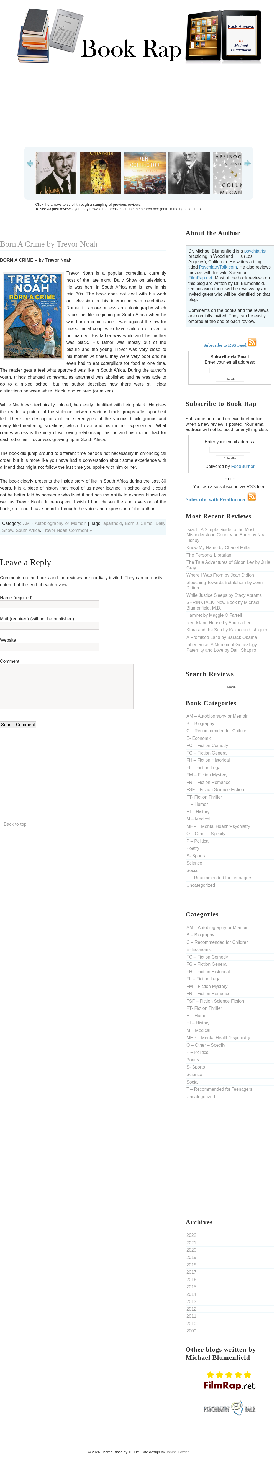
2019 (191, 1257)
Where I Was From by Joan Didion (220, 575)
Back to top (15, 824)
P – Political (197, 841)
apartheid (112, 523)
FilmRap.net (200, 278)
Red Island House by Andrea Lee (219, 622)
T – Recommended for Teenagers (219, 877)
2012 (191, 1309)
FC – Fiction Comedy (207, 745)
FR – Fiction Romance (208, 782)
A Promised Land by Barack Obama (221, 637)
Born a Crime (138, 523)
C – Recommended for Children (217, 730)
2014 (191, 1294)
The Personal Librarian (208, 555)
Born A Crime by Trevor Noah (48, 243)
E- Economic (199, 738)
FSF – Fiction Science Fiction (215, 789)
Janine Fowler (177, 1452)
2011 (191, 1316)
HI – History (198, 811)
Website (8, 640)
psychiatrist (255, 251)
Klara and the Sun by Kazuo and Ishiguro (226, 630)
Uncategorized (200, 885)
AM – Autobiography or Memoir (217, 716)
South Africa (28, 530)
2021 (191, 1242)
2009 (191, 1331)
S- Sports (195, 855)
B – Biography (200, 723)
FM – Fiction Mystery (206, 775)
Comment (9, 661)
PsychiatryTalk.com (218, 267)
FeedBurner (243, 466)
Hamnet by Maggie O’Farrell (214, 615)
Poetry (192, 848)
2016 (191, 1279)
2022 (191, 1235)
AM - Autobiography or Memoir (54, 523)
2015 (191, 1286)
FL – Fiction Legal (204, 767)
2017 (191, 1272)
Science (194, 863)
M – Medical (198, 819)
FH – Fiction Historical (208, 760)
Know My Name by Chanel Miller (218, 547)
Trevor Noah (55, 530)
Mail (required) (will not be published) (37, 618)
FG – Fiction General (207, 753)
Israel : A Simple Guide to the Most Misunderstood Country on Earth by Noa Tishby (225, 535)
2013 (191, 1301)
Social (192, 870)
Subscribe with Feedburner (221, 499)
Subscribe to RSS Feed (229, 345)
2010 (191, 1323)
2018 (191, 1265)
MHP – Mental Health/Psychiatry (218, 826)
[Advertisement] (138, 105)
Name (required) (16, 597)
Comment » (80, 530)
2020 (191, 1250)
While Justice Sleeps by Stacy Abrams (224, 595)
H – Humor (197, 804)
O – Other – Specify (205, 833)
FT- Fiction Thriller (204, 797)
